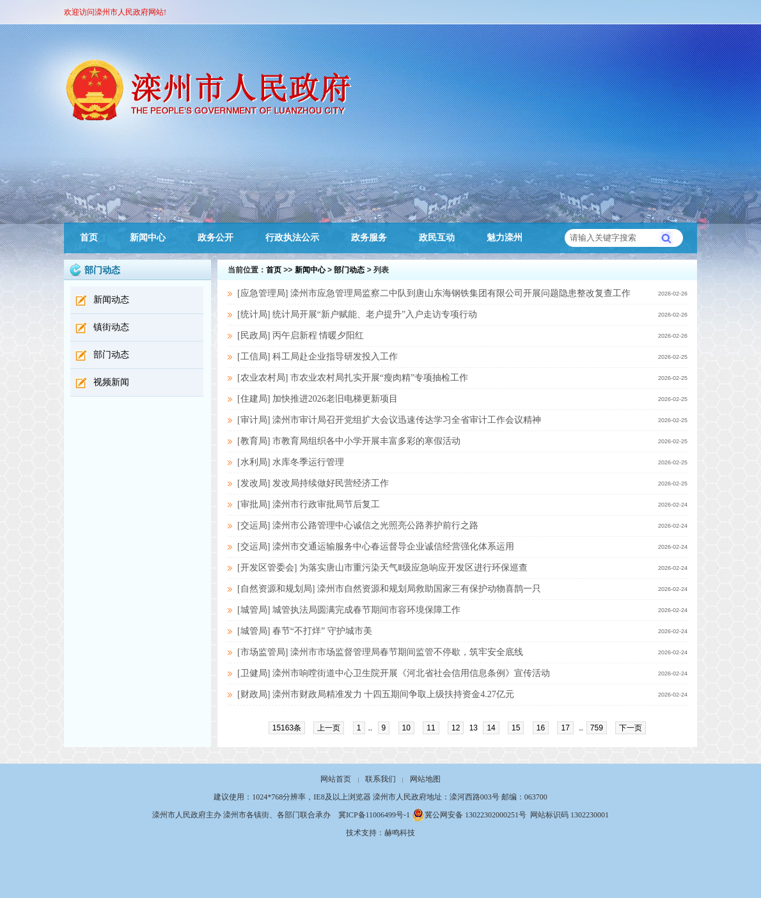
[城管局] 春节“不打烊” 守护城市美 (304, 631)
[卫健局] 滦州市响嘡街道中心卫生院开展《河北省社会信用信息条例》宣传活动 (393, 673)
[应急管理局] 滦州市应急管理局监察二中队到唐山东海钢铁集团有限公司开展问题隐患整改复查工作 (434, 293)
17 (565, 727)
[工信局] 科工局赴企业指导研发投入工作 (317, 356)
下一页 (630, 727)
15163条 (286, 727)
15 (516, 727)
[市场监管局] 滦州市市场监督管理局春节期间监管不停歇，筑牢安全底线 (380, 652)
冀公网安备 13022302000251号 (469, 814)
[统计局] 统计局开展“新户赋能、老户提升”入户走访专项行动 (357, 314)
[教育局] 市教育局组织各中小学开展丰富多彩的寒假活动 (348, 441)
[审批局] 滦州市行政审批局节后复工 (308, 504)
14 (491, 727)
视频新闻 (111, 382)
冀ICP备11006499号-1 (374, 814)
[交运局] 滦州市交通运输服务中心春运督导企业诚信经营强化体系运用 (375, 546)
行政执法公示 (292, 237)
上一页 (328, 727)
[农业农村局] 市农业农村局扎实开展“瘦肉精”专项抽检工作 (352, 377)
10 (406, 727)
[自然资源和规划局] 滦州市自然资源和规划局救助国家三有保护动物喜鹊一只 (389, 589)
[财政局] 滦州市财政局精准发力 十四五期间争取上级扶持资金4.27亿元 (375, 694)
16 (541, 727)
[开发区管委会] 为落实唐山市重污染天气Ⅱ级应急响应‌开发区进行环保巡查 (382, 567)
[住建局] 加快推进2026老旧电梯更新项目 (317, 399)
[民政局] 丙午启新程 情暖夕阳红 (300, 335)
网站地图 (425, 779)
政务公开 (215, 237)
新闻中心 (148, 237)
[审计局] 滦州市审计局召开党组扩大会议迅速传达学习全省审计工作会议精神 (389, 420)
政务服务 (369, 237)
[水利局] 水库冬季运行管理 (290, 462)
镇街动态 (111, 327)
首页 (89, 237)
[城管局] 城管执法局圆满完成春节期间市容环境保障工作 (348, 610)
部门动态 (111, 354)
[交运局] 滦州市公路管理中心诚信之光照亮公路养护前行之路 (357, 525)
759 (596, 727)
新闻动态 (111, 299)
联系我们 (380, 779)
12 (455, 727)
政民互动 (437, 237)
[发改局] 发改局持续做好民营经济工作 (313, 483)
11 (431, 727)
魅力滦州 (504, 237)
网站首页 (335, 779)
